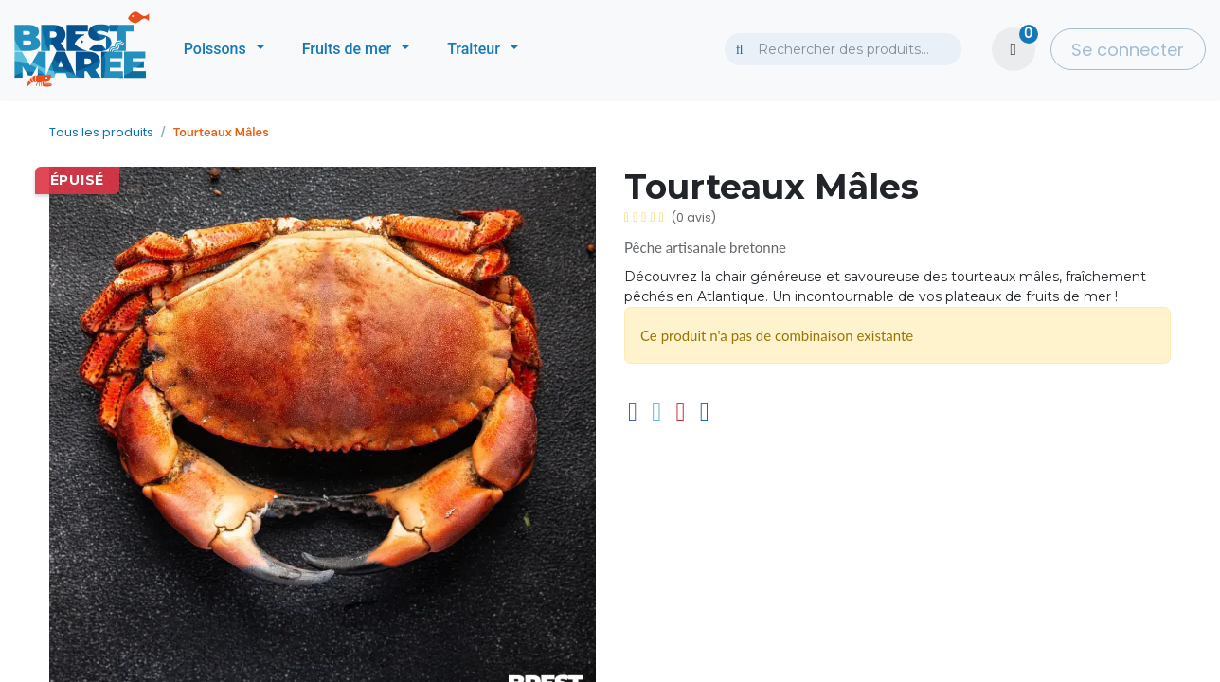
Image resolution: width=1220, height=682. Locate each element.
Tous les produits (101, 132)
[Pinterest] (680, 412)
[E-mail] (704, 412)
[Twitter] (656, 412)
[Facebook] (632, 412)
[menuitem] (224, 49)
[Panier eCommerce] (1013, 49)
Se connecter (1127, 50)
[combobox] (843, 49)
